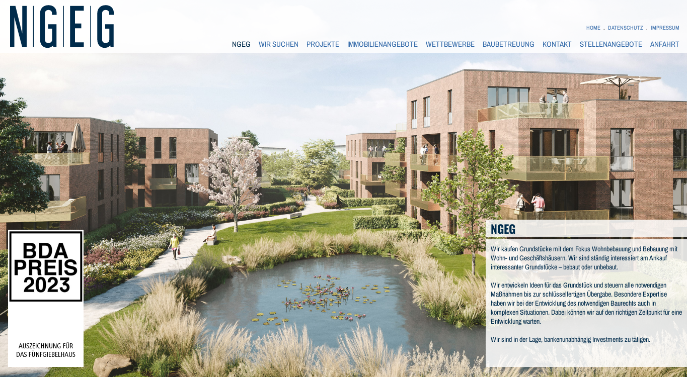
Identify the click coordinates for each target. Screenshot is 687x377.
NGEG (241, 44)
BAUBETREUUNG (509, 44)
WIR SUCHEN (278, 44)
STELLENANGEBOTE (611, 44)
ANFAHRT (664, 44)
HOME (593, 27)
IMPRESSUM (665, 27)
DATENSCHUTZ (625, 27)
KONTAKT (557, 44)
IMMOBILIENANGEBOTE (382, 44)
